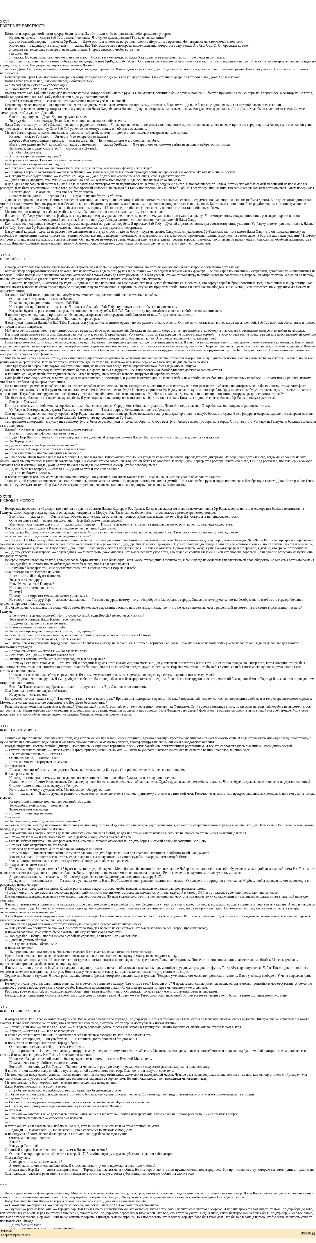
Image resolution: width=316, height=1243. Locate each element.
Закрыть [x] (308, 1233)
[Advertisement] (158, 10)
